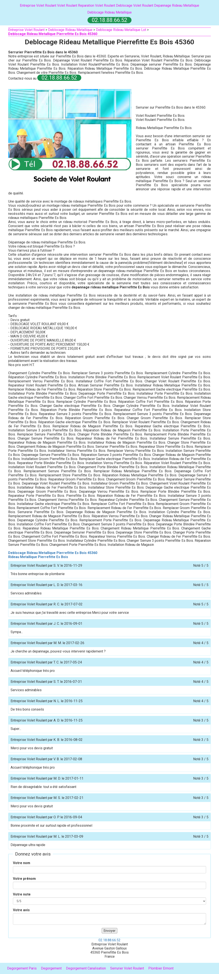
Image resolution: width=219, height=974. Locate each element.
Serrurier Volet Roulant (127, 968)
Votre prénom (24, 879)
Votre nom (21, 863)
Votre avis (21, 910)
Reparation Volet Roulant (96, 5)
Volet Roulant (67, 5)
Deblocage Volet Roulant (134, 5)
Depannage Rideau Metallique (176, 5)
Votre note (22, 894)
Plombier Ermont (161, 968)
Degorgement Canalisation (86, 968)
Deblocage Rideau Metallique (109, 12)
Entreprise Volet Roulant (38, 5)
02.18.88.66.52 (109, 940)
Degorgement (51, 968)
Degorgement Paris (22, 968)
